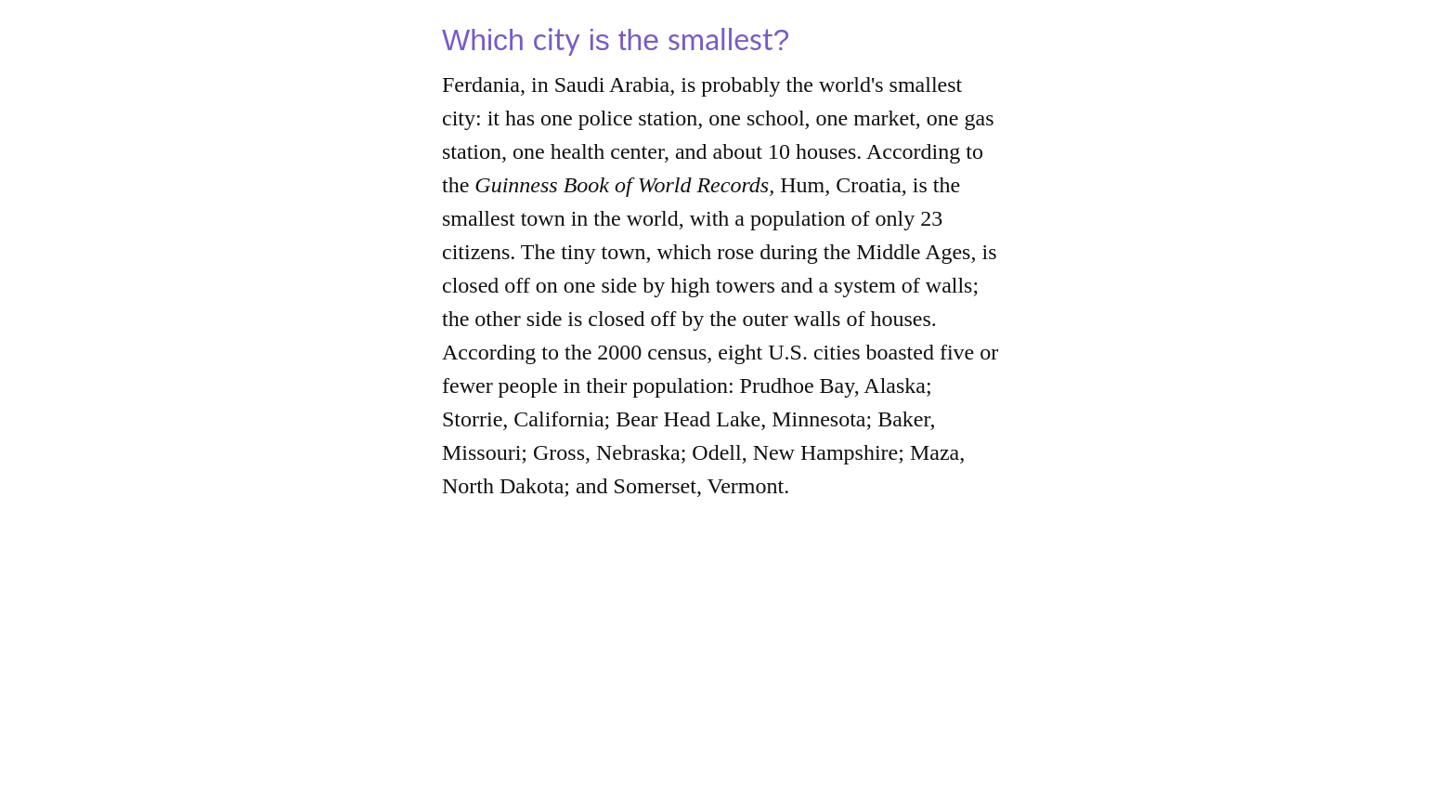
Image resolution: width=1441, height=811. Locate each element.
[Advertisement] (720, 681)
